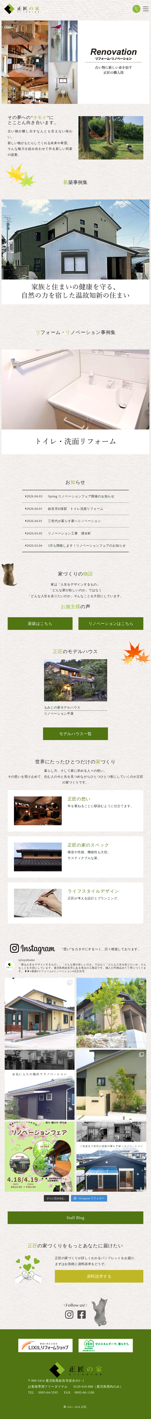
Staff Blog (75, 1218)
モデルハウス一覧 (75, 734)
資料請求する (99, 1276)
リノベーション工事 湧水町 (75, 533)
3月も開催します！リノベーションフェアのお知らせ (75, 546)
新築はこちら (40, 623)
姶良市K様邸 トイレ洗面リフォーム (75, 402)
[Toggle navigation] (145, 9)
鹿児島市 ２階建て (75, 252)
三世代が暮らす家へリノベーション (75, 521)
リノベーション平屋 (75, 689)
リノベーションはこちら (111, 623)
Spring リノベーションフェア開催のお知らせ (75, 496)
